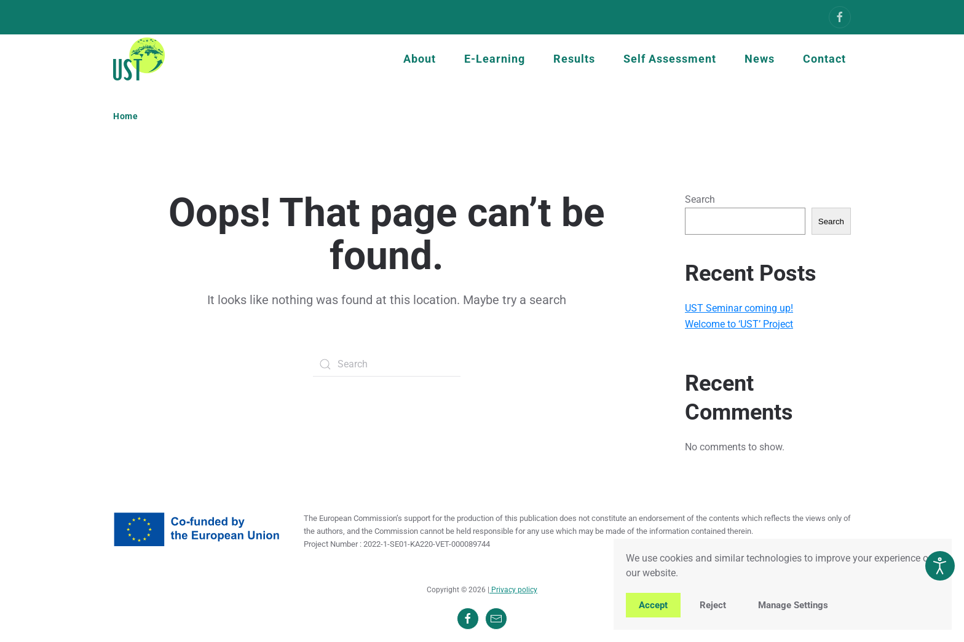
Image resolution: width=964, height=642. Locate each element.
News (760, 58)
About (419, 58)
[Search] (386, 364)
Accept (653, 605)
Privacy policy (513, 589)
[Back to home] (139, 59)
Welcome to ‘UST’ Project (739, 324)
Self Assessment (669, 58)
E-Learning (494, 58)
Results (574, 58)
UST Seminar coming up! (739, 308)
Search (700, 199)
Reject (713, 605)
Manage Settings (793, 605)
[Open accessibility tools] (940, 566)
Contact (824, 58)
